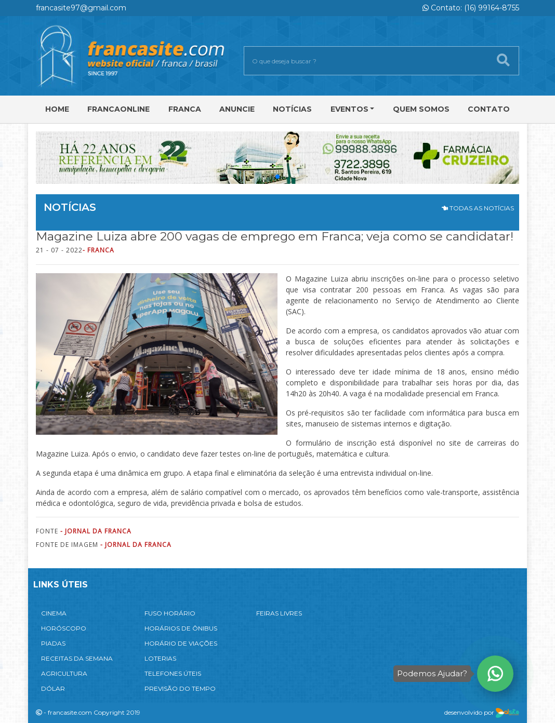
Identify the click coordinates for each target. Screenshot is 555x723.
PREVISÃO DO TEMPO (180, 688)
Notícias (292, 109)
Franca (184, 109)
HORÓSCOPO (63, 628)
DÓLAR (53, 688)
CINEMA (54, 613)
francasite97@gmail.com (81, 7)
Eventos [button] (349, 109)
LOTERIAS (160, 658)
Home (57, 109)
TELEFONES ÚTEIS (172, 673)
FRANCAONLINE (118, 109)
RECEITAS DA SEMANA (77, 658)
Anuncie (237, 109)
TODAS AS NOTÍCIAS (478, 208)
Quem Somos (421, 109)
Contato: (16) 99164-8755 (470, 7)
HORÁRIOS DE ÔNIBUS (180, 628)
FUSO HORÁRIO (169, 613)
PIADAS (53, 643)
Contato (489, 109)
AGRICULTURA (64, 673)
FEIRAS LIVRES (279, 613)
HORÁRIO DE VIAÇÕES (180, 643)
